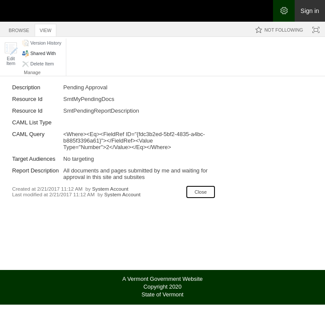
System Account (110, 189)
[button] (11, 54)
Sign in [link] (310, 10)
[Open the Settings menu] (284, 11)
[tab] (19, 29)
